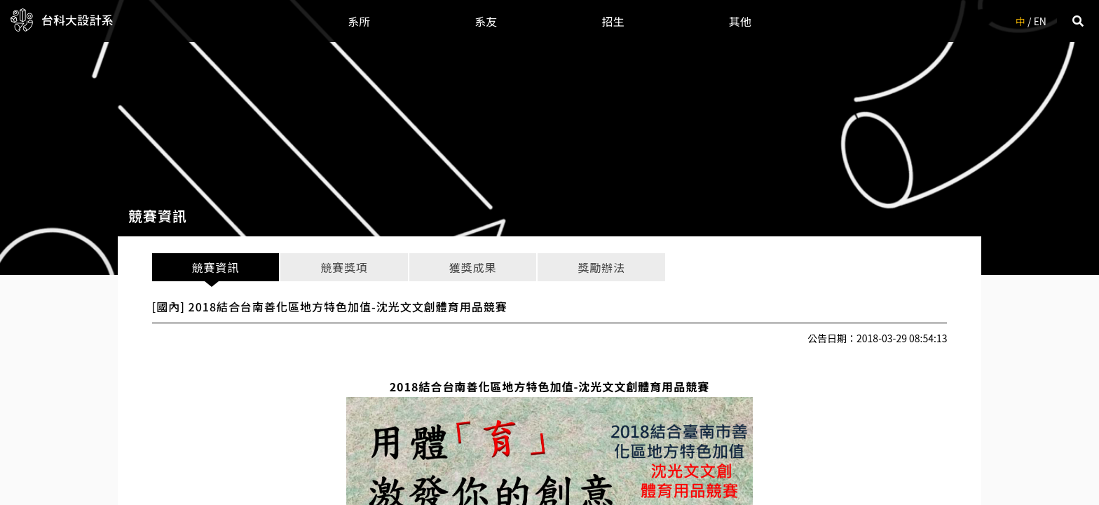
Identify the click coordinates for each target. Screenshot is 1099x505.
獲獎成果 (472, 267)
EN (1040, 21)
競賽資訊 (215, 267)
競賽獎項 (343, 267)
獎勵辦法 (601, 267)
